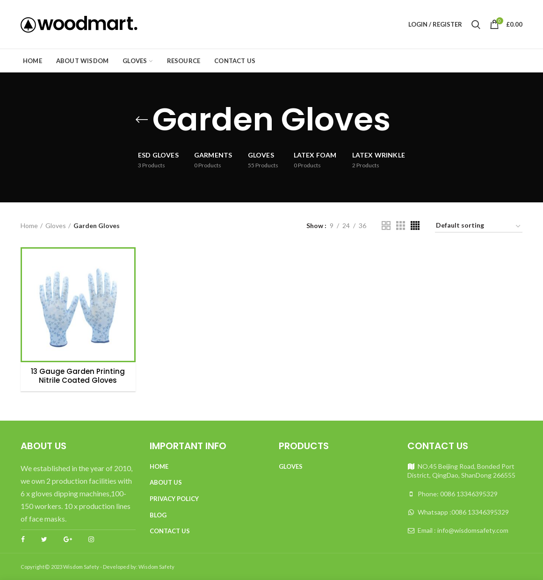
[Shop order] (478, 227)
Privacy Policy (174, 498)
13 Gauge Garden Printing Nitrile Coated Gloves (78, 376)
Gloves (55, 225)
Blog (158, 515)
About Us (166, 482)
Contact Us (170, 531)
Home (29, 225)
